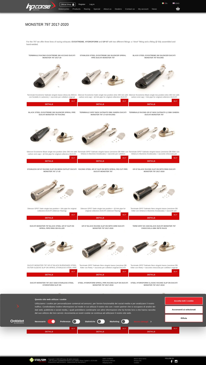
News (154, 9)
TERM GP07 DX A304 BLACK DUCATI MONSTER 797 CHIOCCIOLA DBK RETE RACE (154, 227)
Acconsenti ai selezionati (184, 348)
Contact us (130, 9)
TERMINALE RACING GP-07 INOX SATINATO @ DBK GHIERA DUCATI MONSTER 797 (154, 113)
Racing (87, 9)
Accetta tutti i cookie (184, 339)
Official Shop (67, 4)
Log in (92, 4)
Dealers (118, 9)
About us (107, 9)
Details (49, 104)
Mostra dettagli (141, 360)
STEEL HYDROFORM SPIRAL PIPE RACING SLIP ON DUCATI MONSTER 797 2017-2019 (103, 284)
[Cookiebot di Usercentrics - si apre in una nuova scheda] (17, 360)
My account (143, 9)
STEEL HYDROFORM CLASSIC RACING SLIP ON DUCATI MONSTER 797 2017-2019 (154, 284)
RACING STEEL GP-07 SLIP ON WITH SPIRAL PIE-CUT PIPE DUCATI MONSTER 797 (103, 170)
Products (76, 9)
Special (97, 9)
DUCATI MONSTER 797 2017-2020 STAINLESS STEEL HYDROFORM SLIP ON (52, 284)
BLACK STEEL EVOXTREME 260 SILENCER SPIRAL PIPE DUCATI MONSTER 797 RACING (51, 113)
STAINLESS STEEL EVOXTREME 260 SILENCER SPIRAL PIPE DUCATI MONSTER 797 (103, 56)
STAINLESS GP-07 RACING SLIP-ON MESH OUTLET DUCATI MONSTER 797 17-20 (52, 170)
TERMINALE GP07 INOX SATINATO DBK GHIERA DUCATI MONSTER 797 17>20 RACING (103, 113)
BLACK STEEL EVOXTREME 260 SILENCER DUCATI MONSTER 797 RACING (154, 56)
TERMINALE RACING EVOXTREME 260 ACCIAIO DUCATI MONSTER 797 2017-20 (52, 56)
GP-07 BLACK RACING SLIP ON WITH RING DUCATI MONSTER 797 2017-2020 (154, 170)
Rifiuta (184, 356)
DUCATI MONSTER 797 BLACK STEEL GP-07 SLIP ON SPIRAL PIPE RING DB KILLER (52, 227)
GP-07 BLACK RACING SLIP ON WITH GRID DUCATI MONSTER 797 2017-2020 (103, 227)
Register (81, 4)
